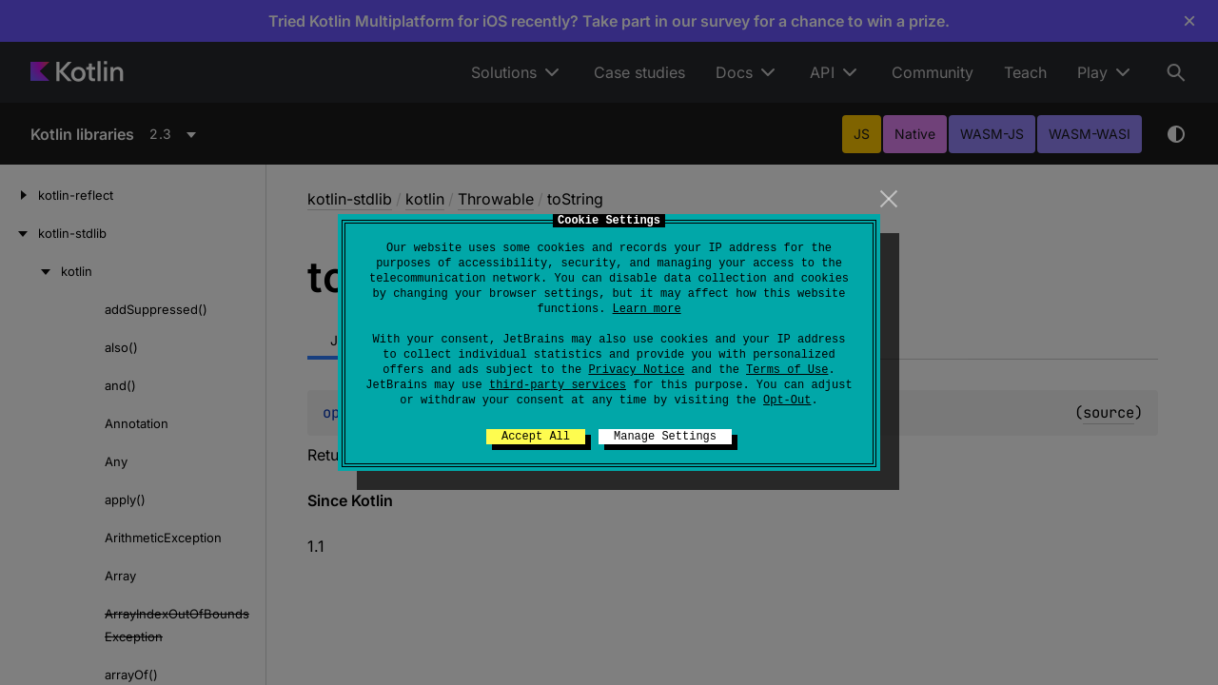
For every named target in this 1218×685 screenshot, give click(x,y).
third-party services (557, 385)
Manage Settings (665, 436)
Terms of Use (787, 370)
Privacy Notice (636, 370)
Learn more (647, 309)
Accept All (535, 436)
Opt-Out (787, 400)
